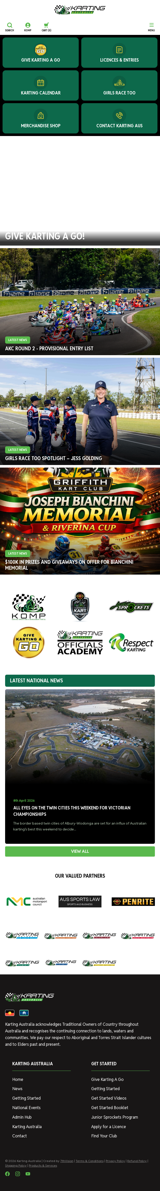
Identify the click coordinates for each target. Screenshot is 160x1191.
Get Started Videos (109, 1098)
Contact (19, 1136)
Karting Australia (27, 1126)
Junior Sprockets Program (114, 1117)
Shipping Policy (16, 1165)
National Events (26, 1107)
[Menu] (151, 27)
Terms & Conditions (90, 1161)
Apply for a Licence (108, 1126)
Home (17, 1079)
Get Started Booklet (109, 1107)
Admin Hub (22, 1117)
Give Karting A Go (107, 1079)
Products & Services (43, 1165)
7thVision (66, 1161)
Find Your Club (104, 1136)
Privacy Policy (115, 1161)
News (17, 1088)
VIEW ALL (80, 851)
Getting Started (26, 1098)
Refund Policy (137, 1161)
